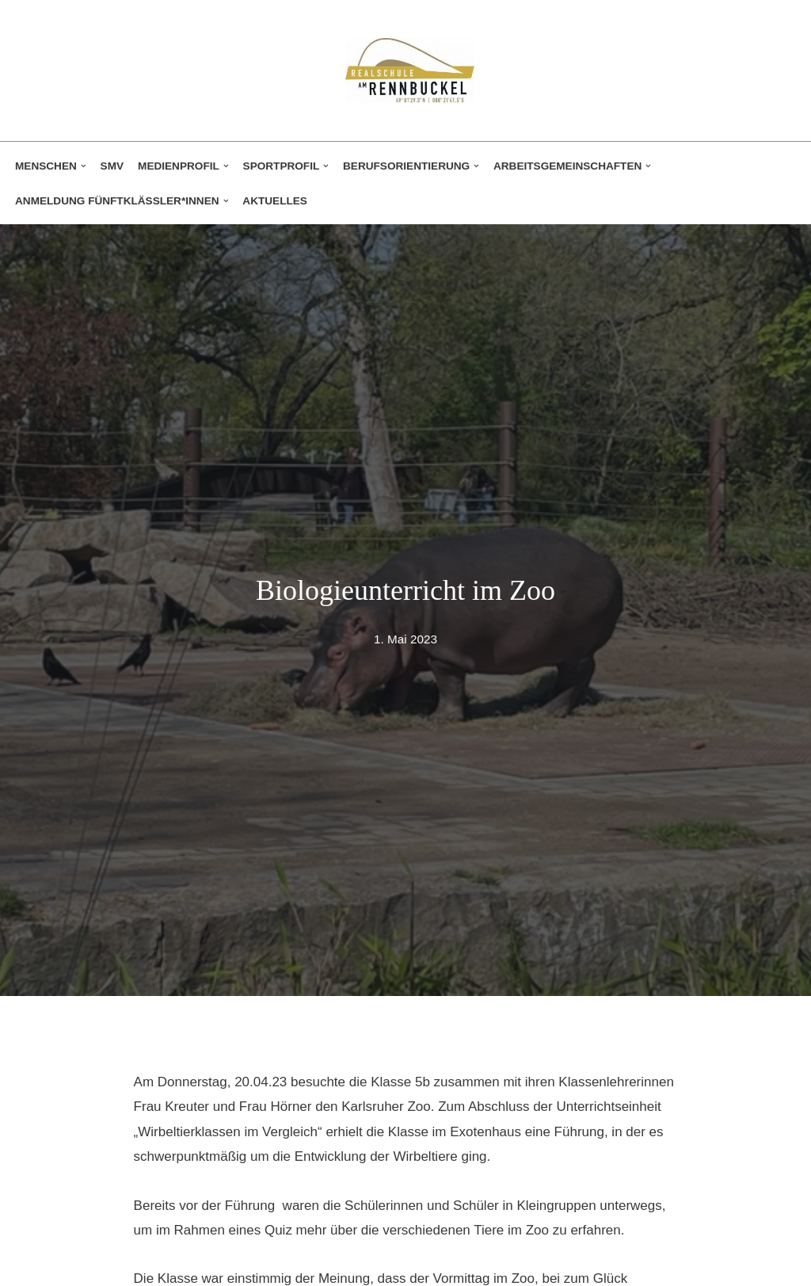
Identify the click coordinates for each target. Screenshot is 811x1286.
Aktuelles (274, 201)
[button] (83, 166)
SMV (112, 166)
